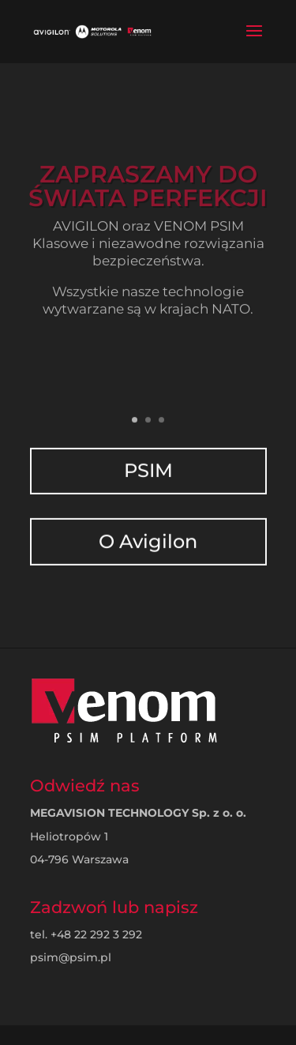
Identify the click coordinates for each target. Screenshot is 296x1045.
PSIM (148, 460)
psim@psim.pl (70, 957)
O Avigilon (148, 528)
